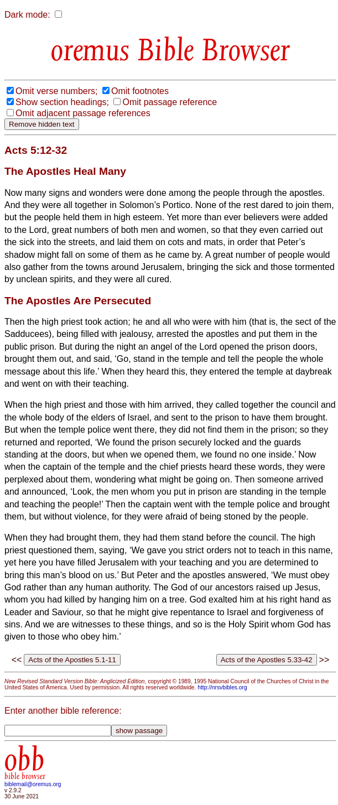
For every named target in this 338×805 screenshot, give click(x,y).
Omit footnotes (140, 91)
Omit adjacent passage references (82, 113)
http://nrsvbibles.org (222, 687)
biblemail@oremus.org (32, 784)
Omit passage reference (169, 102)
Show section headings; (62, 102)
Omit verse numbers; (56, 91)
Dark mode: (27, 14)
